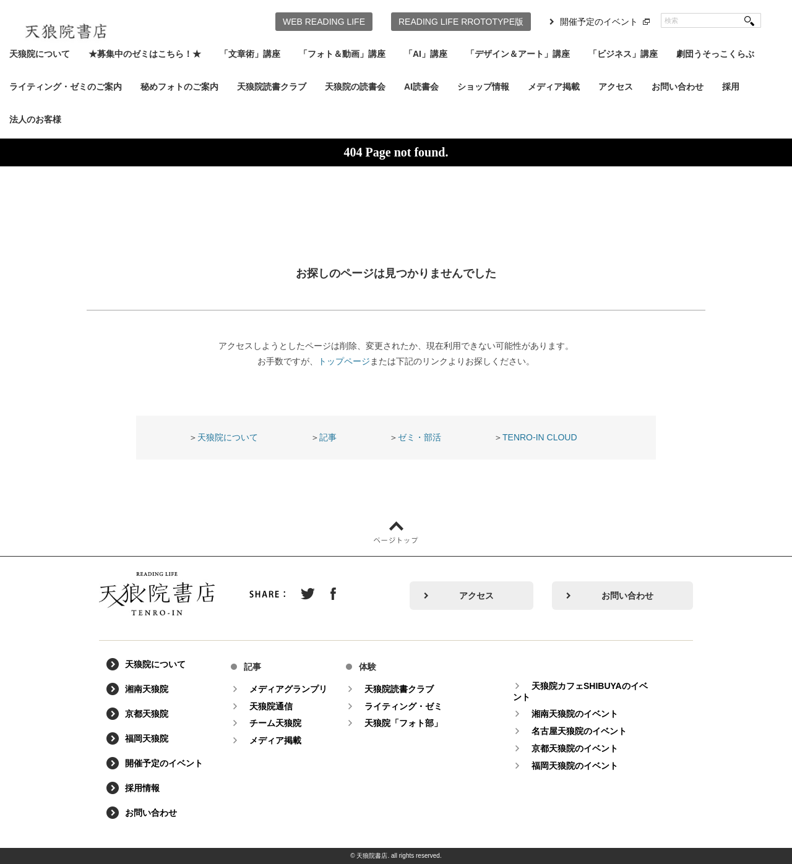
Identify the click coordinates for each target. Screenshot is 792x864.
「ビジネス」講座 (623, 54)
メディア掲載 (554, 87)
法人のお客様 (35, 119)
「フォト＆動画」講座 (342, 54)
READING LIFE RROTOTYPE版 (460, 22)
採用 (730, 87)
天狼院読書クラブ (271, 87)
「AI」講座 (425, 54)
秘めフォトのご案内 (179, 87)
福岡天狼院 (146, 738)
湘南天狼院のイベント (575, 714)
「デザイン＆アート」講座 (518, 54)
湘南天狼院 (146, 689)
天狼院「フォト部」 (403, 723)
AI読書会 (421, 87)
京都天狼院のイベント (575, 748)
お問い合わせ (678, 87)
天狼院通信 (271, 706)
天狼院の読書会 (355, 87)
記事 (328, 437)
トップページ (344, 361)
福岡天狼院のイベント (575, 766)
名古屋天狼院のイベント (579, 731)
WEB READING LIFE (324, 22)
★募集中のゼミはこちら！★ (144, 54)
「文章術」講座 (250, 54)
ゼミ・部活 (419, 437)
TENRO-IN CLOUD (539, 437)
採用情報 (142, 788)
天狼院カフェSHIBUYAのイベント (580, 691)
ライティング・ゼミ (403, 706)
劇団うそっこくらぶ (715, 54)
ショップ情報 (483, 87)
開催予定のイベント (599, 22)
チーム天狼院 (275, 723)
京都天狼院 (146, 714)
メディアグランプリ (288, 689)
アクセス (615, 87)
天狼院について (39, 54)
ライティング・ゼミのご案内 (65, 87)
